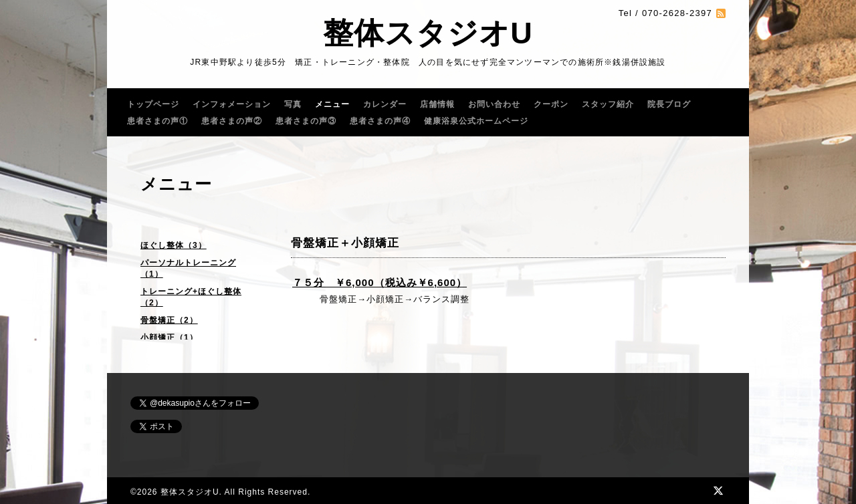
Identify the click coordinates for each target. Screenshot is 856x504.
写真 (293, 104)
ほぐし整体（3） (173, 245)
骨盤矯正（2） (169, 320)
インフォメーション (232, 104)
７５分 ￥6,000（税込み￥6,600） (379, 282)
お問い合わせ (494, 104)
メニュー (332, 104)
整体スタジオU (428, 33)
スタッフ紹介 (608, 104)
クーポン (551, 104)
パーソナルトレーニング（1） (188, 268)
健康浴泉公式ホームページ (476, 121)
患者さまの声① (157, 121)
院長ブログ (669, 104)
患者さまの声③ (306, 121)
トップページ (153, 104)
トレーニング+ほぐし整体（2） (190, 297)
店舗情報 (437, 104)
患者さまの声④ (380, 121)
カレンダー (385, 104)
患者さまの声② (231, 121)
